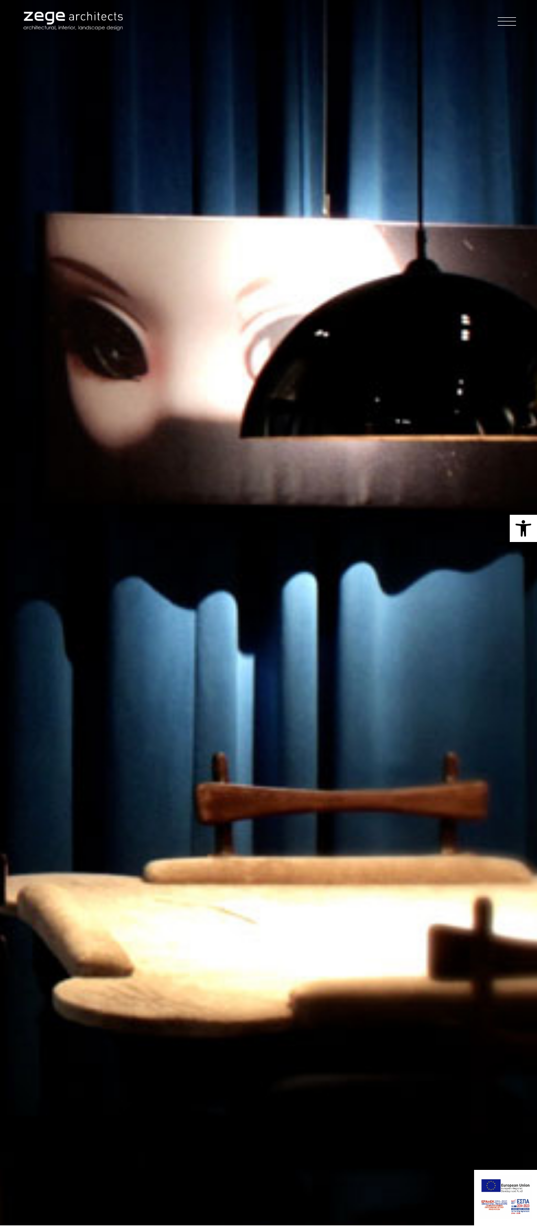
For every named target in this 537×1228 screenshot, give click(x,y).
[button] (523, 528)
